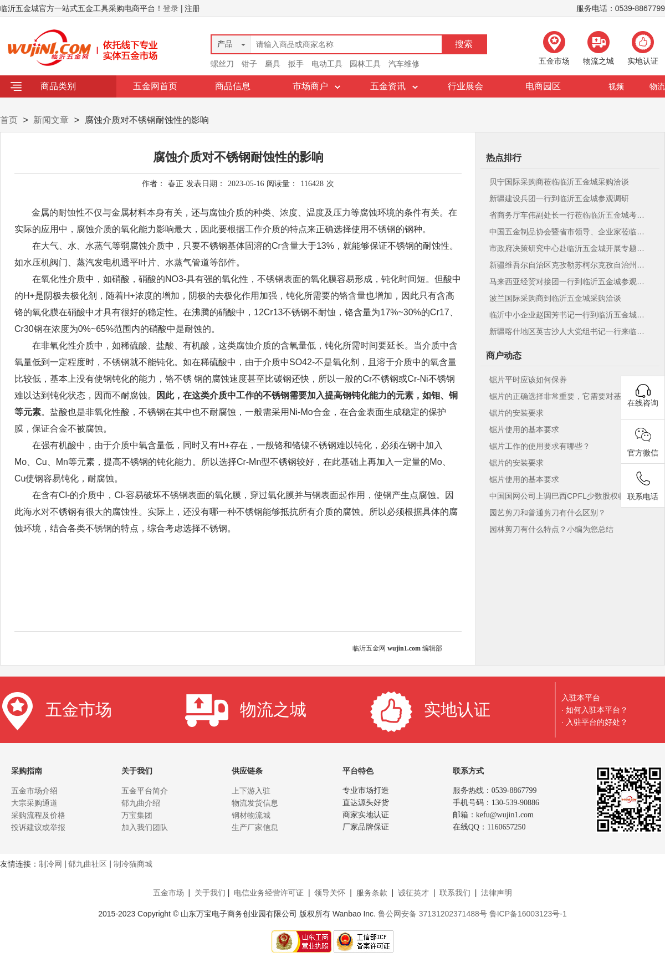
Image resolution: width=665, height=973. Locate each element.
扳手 (296, 63)
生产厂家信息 (255, 827)
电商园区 (543, 86)
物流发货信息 (255, 802)
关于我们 (210, 892)
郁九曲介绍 (140, 802)
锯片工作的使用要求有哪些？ (539, 446)
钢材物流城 (251, 815)
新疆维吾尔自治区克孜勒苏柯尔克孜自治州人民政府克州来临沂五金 (568, 264)
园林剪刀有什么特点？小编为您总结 (551, 529)
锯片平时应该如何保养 (528, 379)
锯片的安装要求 (516, 412)
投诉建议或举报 (38, 827)
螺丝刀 (222, 63)
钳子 (249, 63)
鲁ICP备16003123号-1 (528, 913)
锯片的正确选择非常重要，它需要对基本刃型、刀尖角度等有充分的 (568, 396)
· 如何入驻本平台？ (594, 709)
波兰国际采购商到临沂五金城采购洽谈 (555, 298)
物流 (657, 86)
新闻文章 (51, 120)
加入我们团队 (144, 827)
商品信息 (232, 86)
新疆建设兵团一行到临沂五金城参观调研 (559, 198)
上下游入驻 (251, 790)
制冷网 (50, 863)
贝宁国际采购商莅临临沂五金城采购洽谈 (559, 181)
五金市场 (168, 892)
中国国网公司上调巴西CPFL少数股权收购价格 (568, 495)
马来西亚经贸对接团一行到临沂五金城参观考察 (568, 281)
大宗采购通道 (34, 802)
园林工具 (365, 63)
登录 (170, 8)
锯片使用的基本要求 (524, 429)
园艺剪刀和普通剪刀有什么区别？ (547, 512)
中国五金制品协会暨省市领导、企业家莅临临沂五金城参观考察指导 (568, 231)
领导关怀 (329, 892)
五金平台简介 (144, 790)
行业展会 (465, 86)
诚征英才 (413, 892)
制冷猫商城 (133, 863)
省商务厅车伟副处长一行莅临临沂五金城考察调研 (568, 215)
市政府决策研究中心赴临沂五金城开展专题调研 (568, 248)
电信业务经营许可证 (269, 892)
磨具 (272, 63)
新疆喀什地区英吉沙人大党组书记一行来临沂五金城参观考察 (568, 331)
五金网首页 (155, 86)
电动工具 (326, 63)
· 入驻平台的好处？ (594, 722)
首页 (9, 120)
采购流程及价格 (38, 815)
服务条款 (371, 892)
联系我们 (454, 892)
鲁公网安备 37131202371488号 (432, 913)
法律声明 (496, 892)
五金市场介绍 (34, 790)
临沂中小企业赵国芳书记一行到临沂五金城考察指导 (568, 314)
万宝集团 (136, 815)
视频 (616, 86)
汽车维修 (404, 63)
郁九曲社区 (87, 863)
